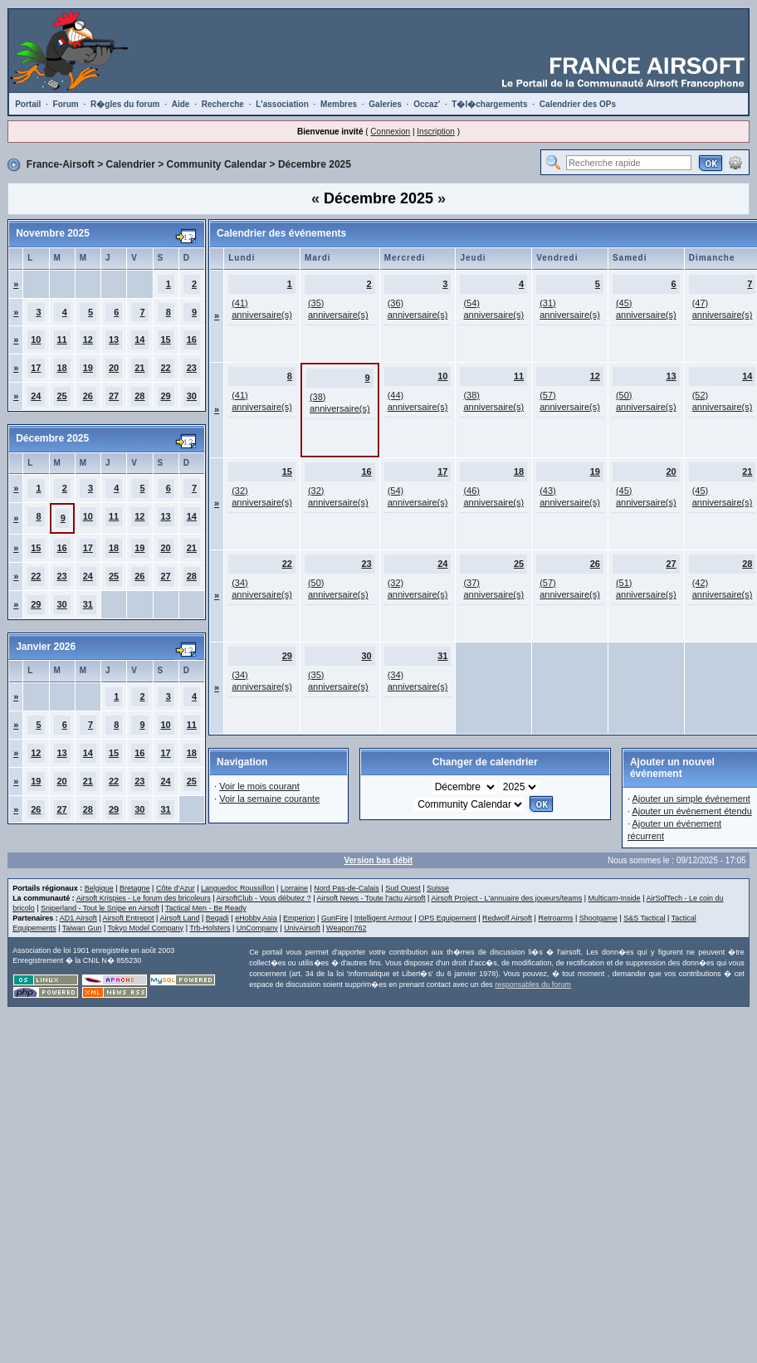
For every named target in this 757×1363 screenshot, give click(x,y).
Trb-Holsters (209, 928)
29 (166, 396)
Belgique (99, 888)
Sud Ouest (403, 888)
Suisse (438, 888)
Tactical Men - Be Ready (206, 908)
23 (192, 368)
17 (36, 368)
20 (114, 368)
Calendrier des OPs (578, 104)
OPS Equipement (447, 918)
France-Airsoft (61, 164)
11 (62, 339)
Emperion (299, 918)
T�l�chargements (489, 104)
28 (139, 396)
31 (88, 604)
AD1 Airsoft (78, 918)
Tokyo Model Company (146, 928)
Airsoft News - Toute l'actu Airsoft (370, 898)
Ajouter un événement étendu (691, 811)
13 (114, 339)
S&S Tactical (644, 918)
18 (62, 368)
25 (62, 396)
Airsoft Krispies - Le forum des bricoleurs (143, 898)
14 (139, 339)
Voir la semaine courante (269, 799)
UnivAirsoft (302, 928)
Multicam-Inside (615, 898)
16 (192, 339)
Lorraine (294, 888)
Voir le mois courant (259, 786)
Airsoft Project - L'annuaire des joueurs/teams (506, 898)
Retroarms (555, 918)
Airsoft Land (179, 918)
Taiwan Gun (82, 928)
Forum (66, 104)
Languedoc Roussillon (238, 888)
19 (88, 368)
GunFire (335, 918)
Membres (338, 104)
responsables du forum (533, 984)
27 (114, 396)
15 (166, 339)
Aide (181, 104)
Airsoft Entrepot (128, 918)
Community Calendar (217, 164)
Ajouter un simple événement (691, 799)
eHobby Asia (256, 918)
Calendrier (130, 164)
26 (88, 396)
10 (36, 339)
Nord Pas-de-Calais (346, 888)
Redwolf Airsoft (507, 918)
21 (139, 368)
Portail (28, 104)
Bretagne (135, 888)
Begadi (217, 918)
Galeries (385, 104)
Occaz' (426, 104)
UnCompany (257, 928)
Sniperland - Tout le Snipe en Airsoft (100, 908)
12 (88, 339)
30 (192, 396)
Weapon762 (346, 928)
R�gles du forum (124, 104)
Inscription (436, 131)
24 (36, 396)
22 (166, 368)
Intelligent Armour (383, 918)
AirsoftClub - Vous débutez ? (264, 898)
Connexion (390, 131)
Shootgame (598, 918)
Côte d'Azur (175, 888)
